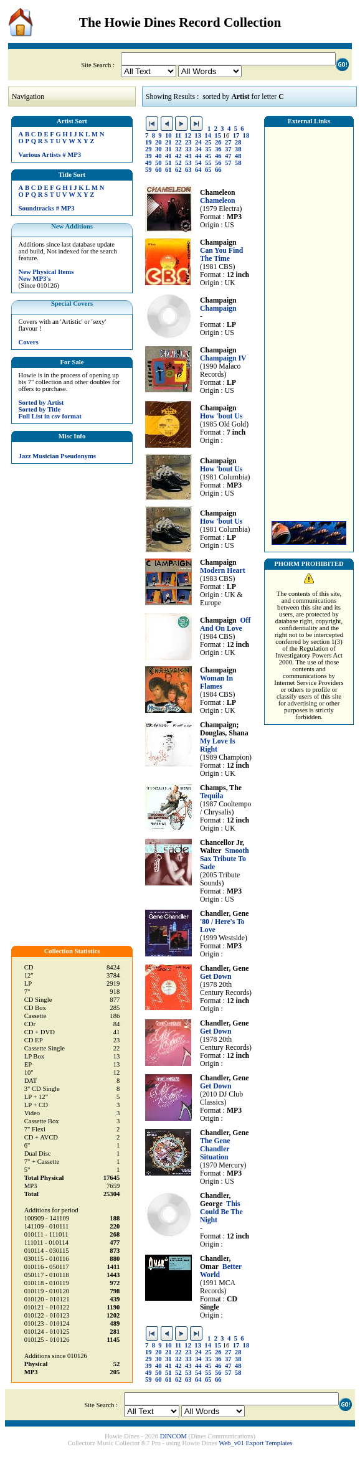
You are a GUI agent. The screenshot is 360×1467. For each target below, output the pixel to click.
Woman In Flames (216, 682)
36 (218, 149)
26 (218, 142)
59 (148, 169)
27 (228, 142)
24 (198, 142)
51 (168, 162)
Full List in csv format (50, 416)
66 (218, 169)
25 (208, 142)
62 (178, 169)
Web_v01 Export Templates (255, 1443)
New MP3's (35, 278)
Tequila (211, 796)
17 (236, 135)
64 (198, 169)
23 (188, 142)
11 (178, 135)
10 (168, 135)
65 (208, 169)
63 (188, 169)
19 (148, 142)
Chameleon (217, 201)
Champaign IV (223, 358)
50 (158, 162)
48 (238, 156)
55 (208, 162)
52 (178, 162)
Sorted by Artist (41, 402)
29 (148, 149)
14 (207, 135)
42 (178, 156)
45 (208, 156)
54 (198, 162)
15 (217, 135)
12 (187, 135)
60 (158, 169)
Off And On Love (225, 624)
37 (228, 149)
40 (158, 156)
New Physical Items (46, 271)
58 (238, 162)
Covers (29, 342)
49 (148, 162)
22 (178, 142)
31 (168, 149)
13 (197, 135)
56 (218, 162)
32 (178, 149)
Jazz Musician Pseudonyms (57, 456)
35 (208, 149)
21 (168, 142)
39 (148, 156)
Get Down (215, 977)
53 (188, 162)
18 (246, 135)
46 (218, 156)
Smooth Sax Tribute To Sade (224, 859)
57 (228, 162)
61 (168, 169)
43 (188, 156)
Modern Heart (222, 571)
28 (238, 142)
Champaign (218, 308)
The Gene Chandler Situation (215, 1149)
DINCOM (173, 1436)
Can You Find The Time (221, 255)
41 (168, 156)
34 (198, 149)
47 (228, 156)
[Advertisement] (309, 320)
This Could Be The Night (221, 1212)
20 (158, 142)
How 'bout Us (221, 416)
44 (198, 156)
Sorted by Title (40, 409)
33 (188, 149)
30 (158, 149)
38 (238, 149)
